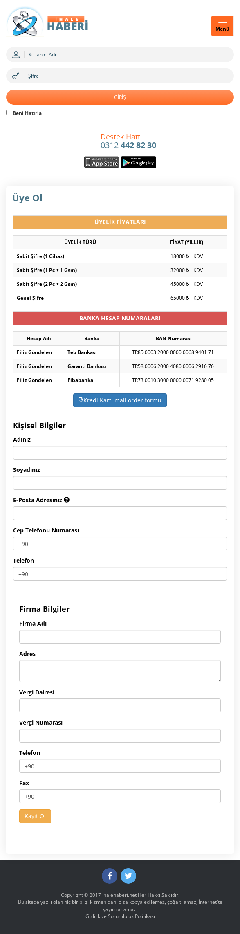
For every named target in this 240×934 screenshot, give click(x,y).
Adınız (22, 439)
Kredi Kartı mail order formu (120, 400)
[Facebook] (109, 876)
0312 (128, 141)
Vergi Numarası (41, 722)
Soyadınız (26, 470)
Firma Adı (33, 623)
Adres (27, 654)
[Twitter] (128, 876)
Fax (24, 783)
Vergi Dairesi (36, 692)
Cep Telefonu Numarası (46, 530)
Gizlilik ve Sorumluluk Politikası (120, 916)
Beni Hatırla (24, 113)
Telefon (23, 560)
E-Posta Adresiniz (41, 500)
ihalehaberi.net (119, 894)
